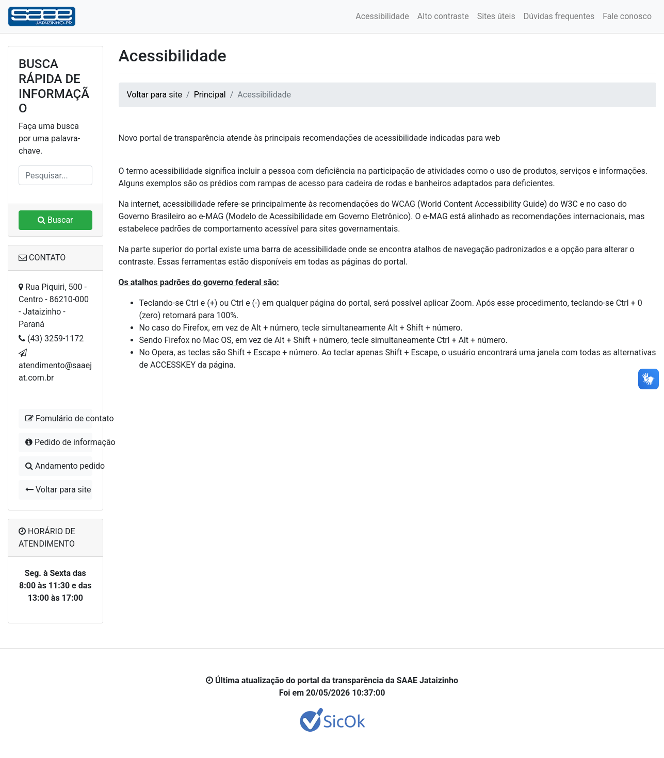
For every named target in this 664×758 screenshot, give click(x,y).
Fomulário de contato (58, 418)
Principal (210, 95)
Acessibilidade (382, 16)
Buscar (55, 220)
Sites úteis (496, 16)
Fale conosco (627, 16)
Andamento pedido (58, 466)
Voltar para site (58, 490)
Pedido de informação (58, 442)
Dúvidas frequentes (559, 16)
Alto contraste (443, 16)
